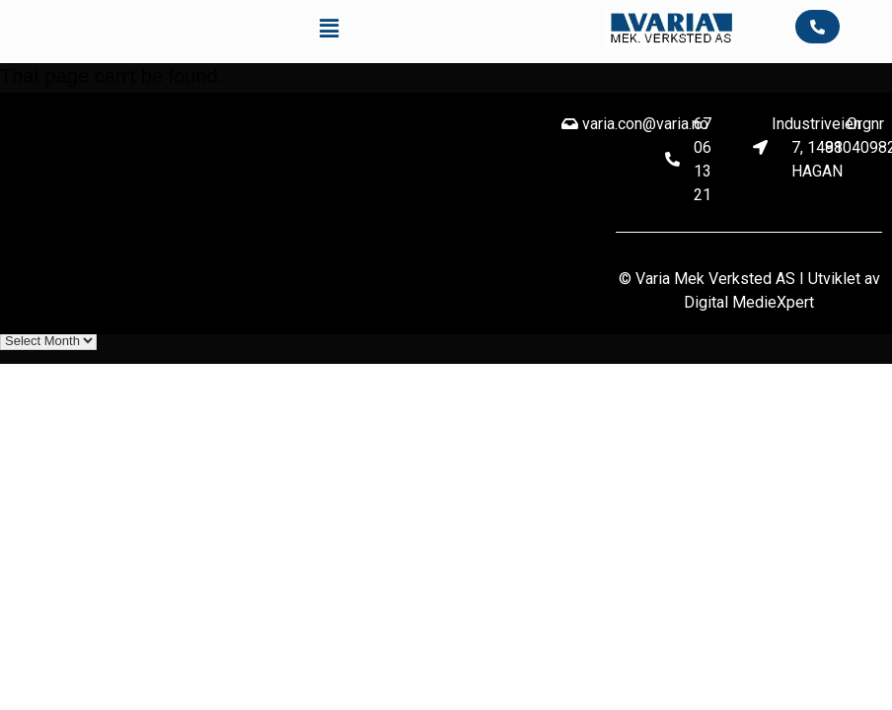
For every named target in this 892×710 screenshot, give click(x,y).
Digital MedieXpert (749, 302)
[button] (329, 28)
